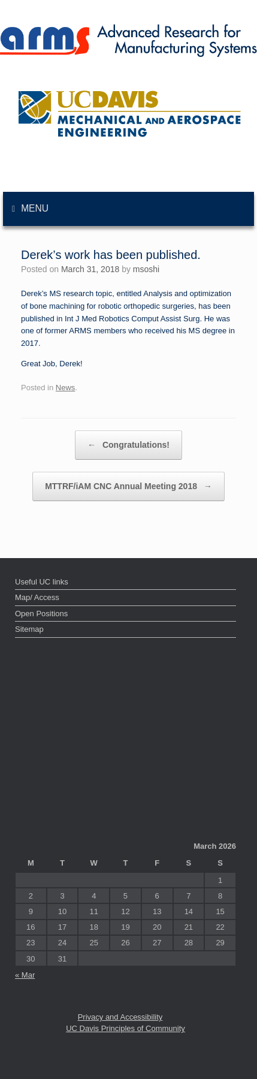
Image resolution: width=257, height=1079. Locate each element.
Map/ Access (37, 597)
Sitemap (29, 629)
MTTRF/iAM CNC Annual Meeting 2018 (128, 486)
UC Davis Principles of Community (125, 1028)
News (65, 387)
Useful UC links (41, 581)
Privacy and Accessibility (120, 1016)
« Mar (25, 975)
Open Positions (41, 613)
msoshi (146, 269)
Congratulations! (128, 445)
